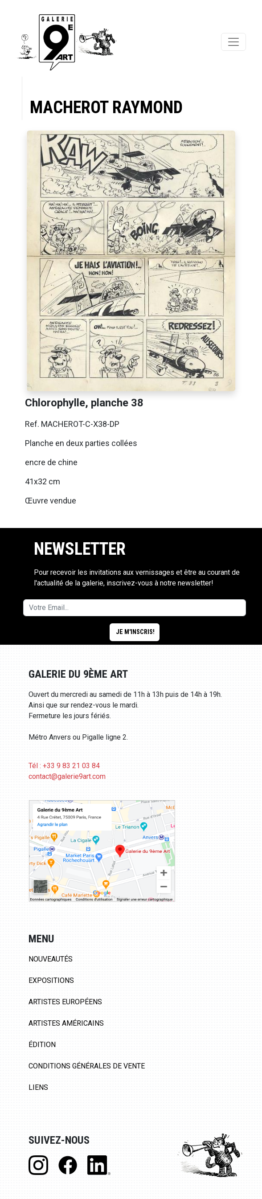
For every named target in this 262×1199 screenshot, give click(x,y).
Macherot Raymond (106, 107)
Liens (38, 1087)
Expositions (51, 980)
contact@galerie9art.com (67, 776)
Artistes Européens (65, 1002)
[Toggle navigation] (233, 42)
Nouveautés (51, 959)
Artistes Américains (66, 1023)
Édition (42, 1044)
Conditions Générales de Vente (87, 1066)
